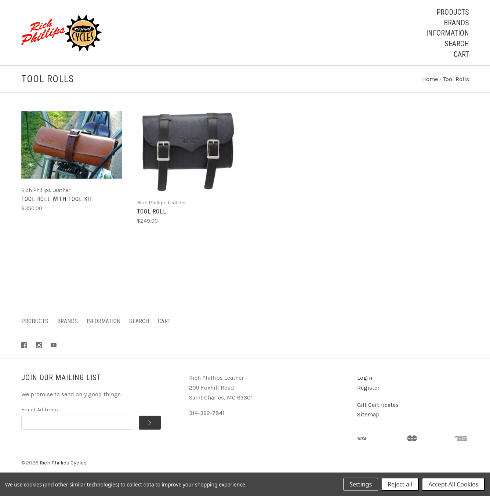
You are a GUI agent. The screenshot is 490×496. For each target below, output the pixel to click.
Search (456, 43)
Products (452, 12)
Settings (360, 484)
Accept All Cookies (453, 484)
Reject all (400, 484)
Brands (456, 22)
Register (368, 387)
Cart (461, 54)
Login (364, 378)
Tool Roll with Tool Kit (57, 199)
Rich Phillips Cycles (63, 463)
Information (447, 33)
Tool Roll (151, 212)
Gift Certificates (378, 405)
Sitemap (368, 415)
